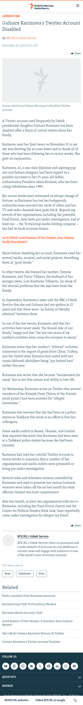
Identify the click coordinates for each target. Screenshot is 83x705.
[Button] (76, 54)
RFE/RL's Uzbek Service (21, 38)
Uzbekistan (11, 16)
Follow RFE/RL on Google (50, 700)
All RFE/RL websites (16, 700)
